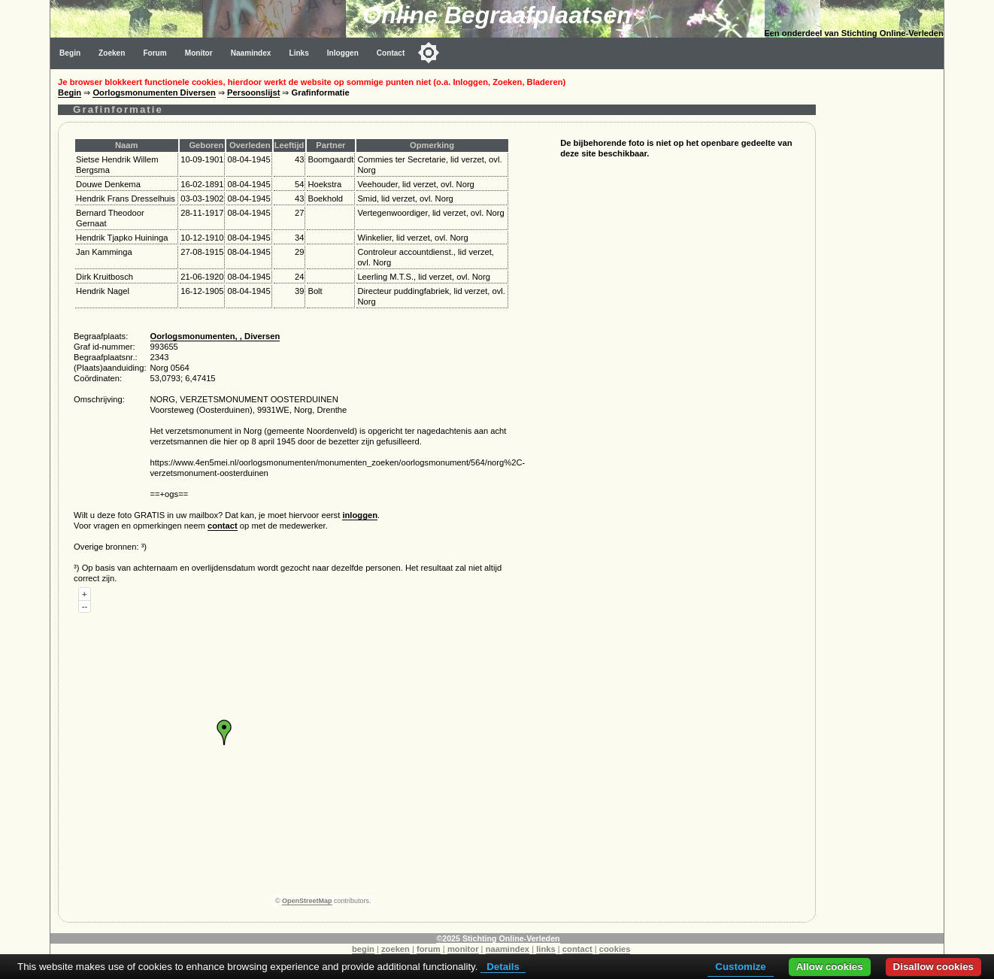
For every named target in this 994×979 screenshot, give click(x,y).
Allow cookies (829, 966)
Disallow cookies (933, 966)
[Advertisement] (883, 294)
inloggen (359, 515)
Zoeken (111, 53)
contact (223, 525)
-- (84, 606)
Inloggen (343, 53)
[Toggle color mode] (429, 53)
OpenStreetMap (307, 901)
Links (298, 53)
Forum (154, 53)
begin (363, 948)
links (546, 948)
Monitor (199, 53)
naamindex (507, 948)
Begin (69, 53)
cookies (615, 948)
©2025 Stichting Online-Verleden (497, 938)
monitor (463, 948)
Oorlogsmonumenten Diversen (154, 92)
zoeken (395, 948)
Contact (391, 53)
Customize (740, 966)
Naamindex (251, 53)
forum (429, 948)
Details (503, 966)
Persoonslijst (253, 92)
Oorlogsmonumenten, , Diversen (215, 336)
